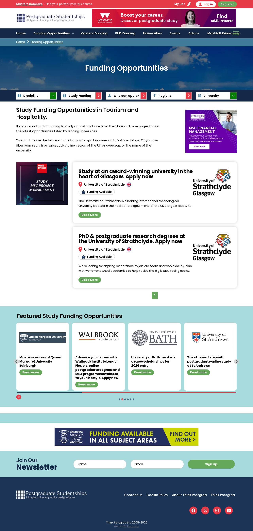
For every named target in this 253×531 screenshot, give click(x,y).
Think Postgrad (223, 495)
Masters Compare (29, 4)
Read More (89, 215)
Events (175, 33)
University (208, 96)
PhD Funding (125, 33)
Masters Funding (93, 33)
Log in (206, 4)
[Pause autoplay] (18, 397)
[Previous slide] (16, 361)
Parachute (133, 526)
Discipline (27, 96)
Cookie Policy (157, 495)
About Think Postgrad (189, 495)
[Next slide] (236, 361)
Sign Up (211, 464)
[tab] (119, 399)
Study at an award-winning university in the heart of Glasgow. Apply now (135, 174)
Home (21, 33)
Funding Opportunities (52, 33)
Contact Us (133, 495)
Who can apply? (123, 96)
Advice (193, 33)
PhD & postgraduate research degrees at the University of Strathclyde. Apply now (131, 239)
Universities (152, 33)
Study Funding (76, 96)
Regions (161, 96)
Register (227, 4)
